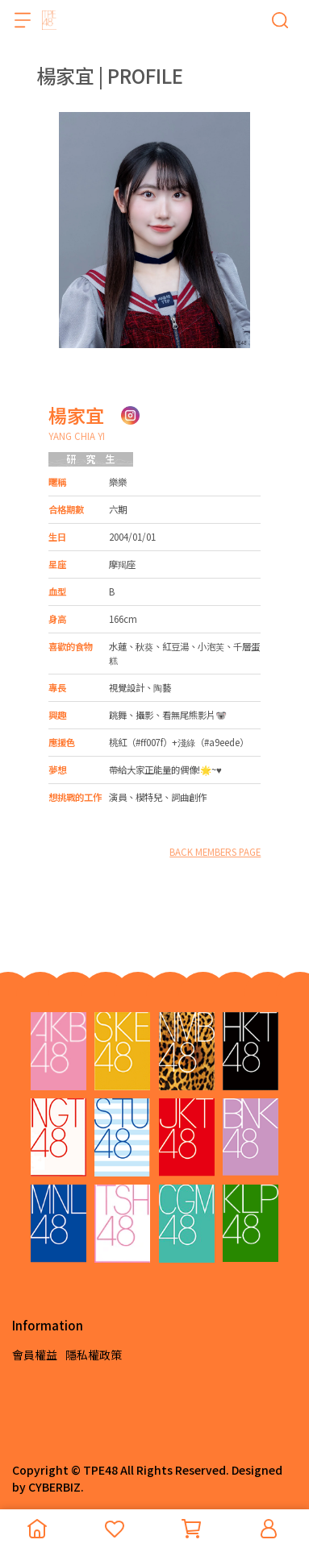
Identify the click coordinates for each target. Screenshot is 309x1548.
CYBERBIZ (54, 1487)
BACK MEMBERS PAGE (215, 851)
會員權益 (34, 1355)
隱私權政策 (93, 1355)
